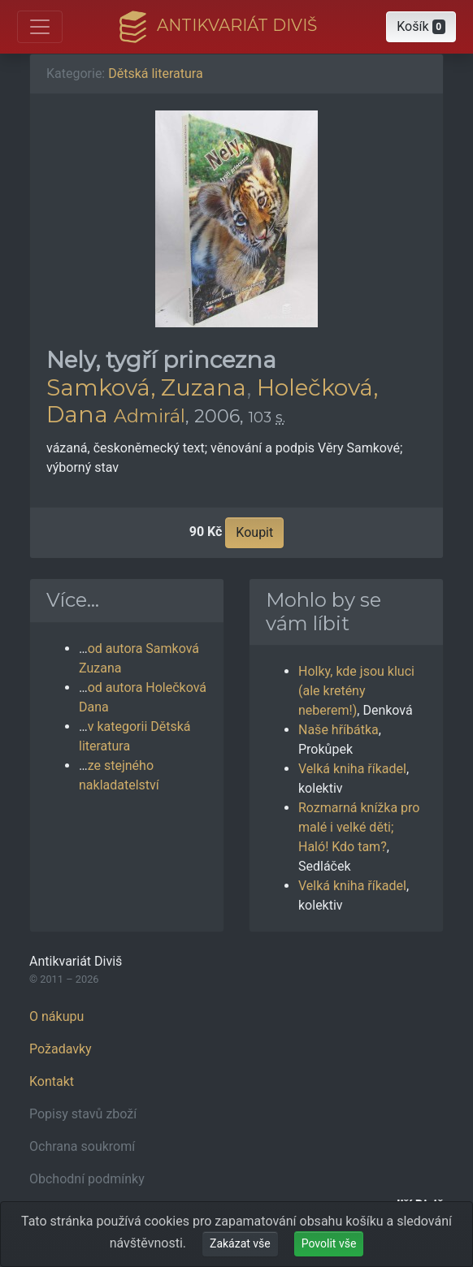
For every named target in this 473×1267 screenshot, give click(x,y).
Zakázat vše (240, 1243)
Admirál (149, 415)
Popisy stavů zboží (83, 1114)
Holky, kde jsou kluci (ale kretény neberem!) (356, 691)
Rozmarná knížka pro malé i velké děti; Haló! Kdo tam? (358, 827)
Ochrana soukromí (82, 1146)
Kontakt (51, 1081)
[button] (421, 26)
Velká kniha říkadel (352, 768)
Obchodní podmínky (87, 1179)
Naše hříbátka (338, 729)
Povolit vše (329, 1243)
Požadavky (60, 1049)
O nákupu (56, 1016)
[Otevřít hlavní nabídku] (40, 27)
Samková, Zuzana (146, 387)
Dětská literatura (155, 73)
